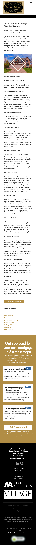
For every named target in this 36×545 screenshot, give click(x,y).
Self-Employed (16, 508)
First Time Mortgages (25, 507)
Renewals (23, 508)
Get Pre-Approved (24, 505)
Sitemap (29, 528)
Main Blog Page (8, 316)
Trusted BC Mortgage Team (13, 505)
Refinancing (18, 510)
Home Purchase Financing (13, 507)
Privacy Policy (22, 528)
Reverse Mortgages (19, 512)
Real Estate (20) (8, 329)
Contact (19, 530)
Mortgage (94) (8, 325)
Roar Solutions (24, 533)
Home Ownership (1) (9, 322)
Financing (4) (8, 318)
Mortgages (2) (8, 327)
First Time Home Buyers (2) (11, 320)
